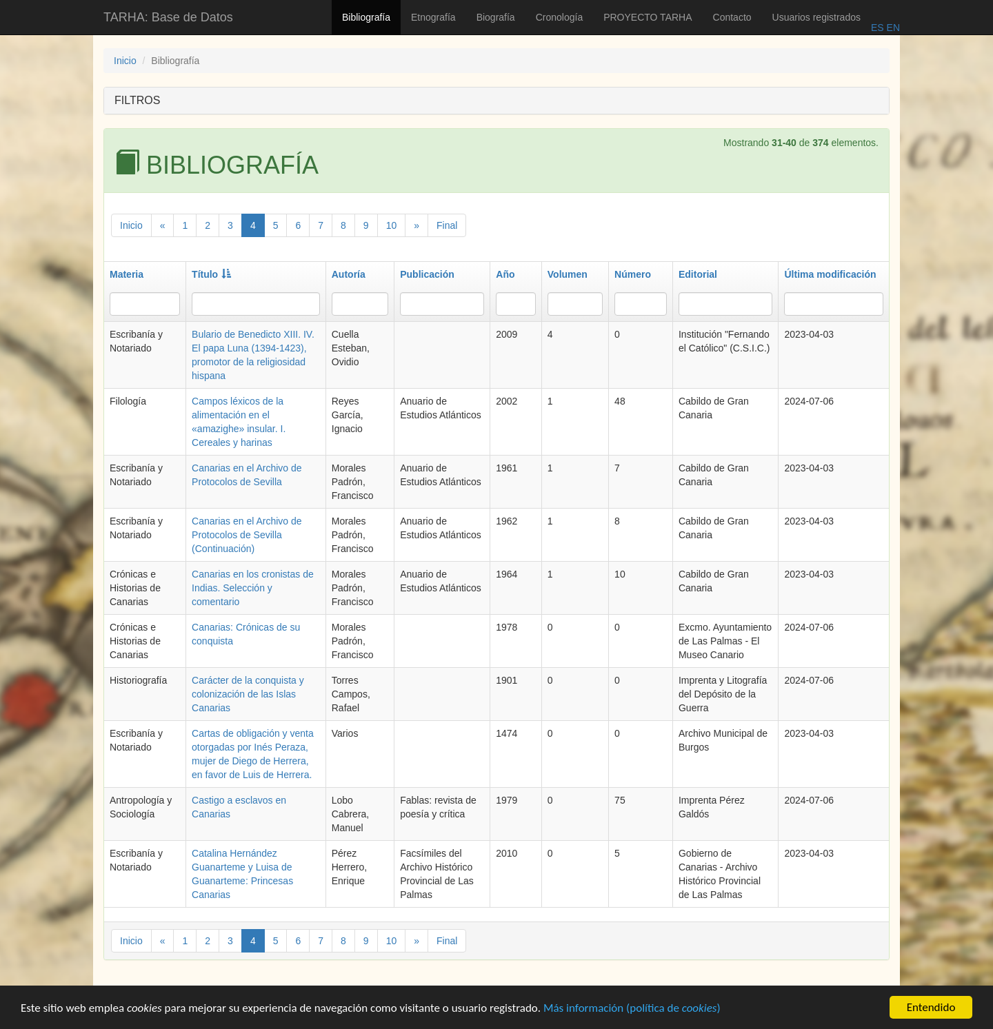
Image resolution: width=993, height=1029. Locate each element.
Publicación (427, 274)
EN (892, 27)
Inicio (125, 60)
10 (391, 225)
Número (632, 274)
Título (211, 274)
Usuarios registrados (816, 17)
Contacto (732, 17)
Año (505, 274)
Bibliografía (366, 17)
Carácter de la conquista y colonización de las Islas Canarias (248, 694)
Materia (126, 274)
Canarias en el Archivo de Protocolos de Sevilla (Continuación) (247, 535)
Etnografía (433, 17)
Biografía (496, 17)
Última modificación (830, 274)
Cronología (559, 17)
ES (877, 27)
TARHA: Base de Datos (168, 17)
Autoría (348, 274)
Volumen (568, 274)
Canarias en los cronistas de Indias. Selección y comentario (253, 588)
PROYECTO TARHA (647, 17)
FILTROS (137, 100)
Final (447, 225)
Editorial (698, 274)
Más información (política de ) (632, 1009)
